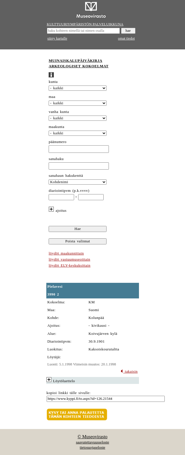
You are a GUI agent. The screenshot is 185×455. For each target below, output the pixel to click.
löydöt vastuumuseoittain (69, 259)
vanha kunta (59, 112)
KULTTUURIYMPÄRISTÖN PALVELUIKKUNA (85, 24)
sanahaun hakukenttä (66, 176)
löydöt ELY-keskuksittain (69, 265)
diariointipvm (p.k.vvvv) (69, 191)
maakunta (56, 127)
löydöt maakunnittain (66, 253)
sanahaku (56, 159)
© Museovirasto (92, 436)
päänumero (57, 142)
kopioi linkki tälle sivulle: (69, 393)
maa (52, 97)
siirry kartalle (57, 38)
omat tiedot (126, 38)
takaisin (129, 371)
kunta (53, 82)
